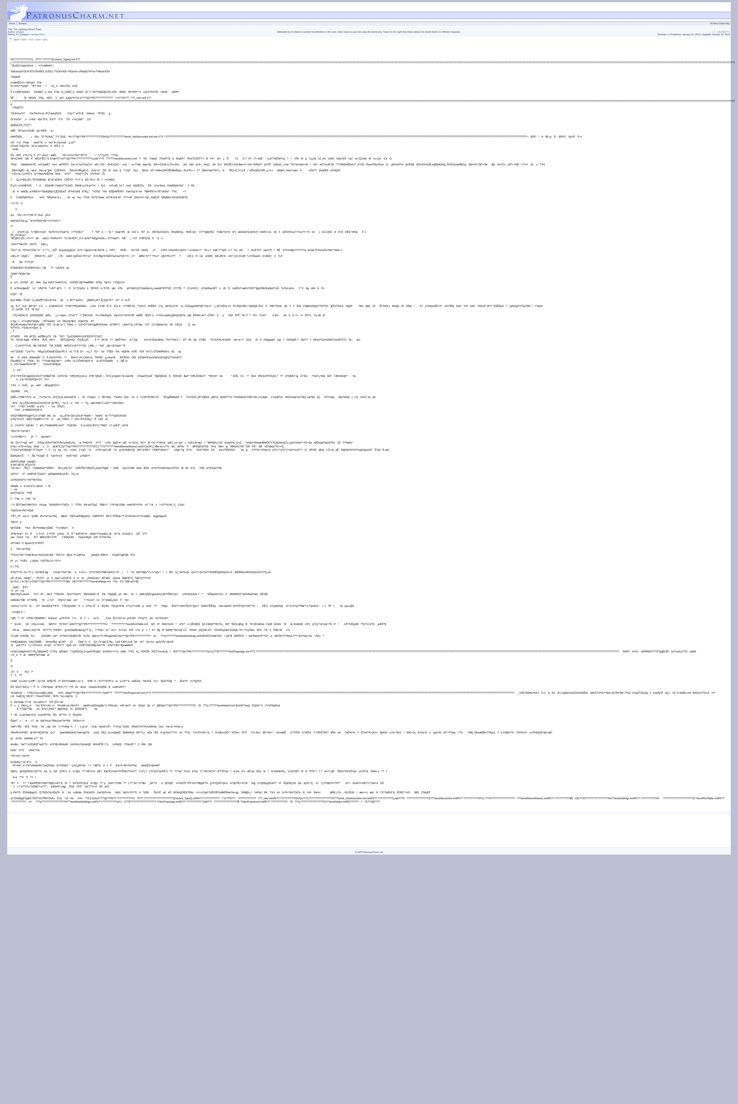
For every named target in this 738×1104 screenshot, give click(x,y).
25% (45, 39)
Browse (23, 23)
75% (31, 39)
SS (724, 32)
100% (16, 39)
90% (24, 39)
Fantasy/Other (37, 34)
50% (38, 39)
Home (12, 23)
